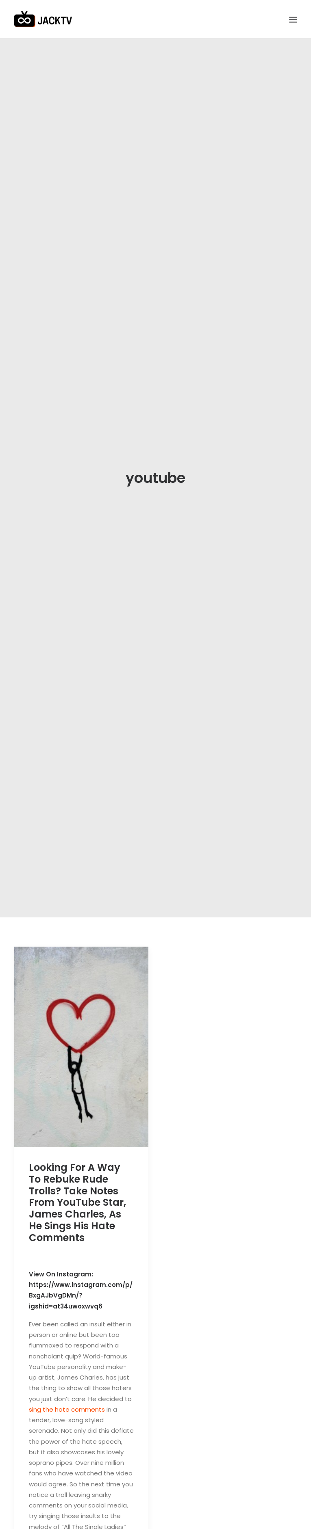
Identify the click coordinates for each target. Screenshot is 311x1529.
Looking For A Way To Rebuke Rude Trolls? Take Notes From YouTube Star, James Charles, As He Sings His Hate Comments (77, 1190)
